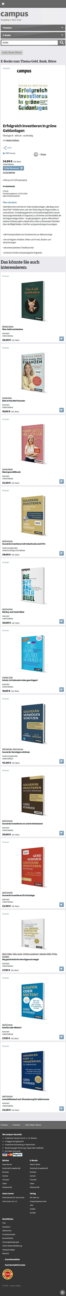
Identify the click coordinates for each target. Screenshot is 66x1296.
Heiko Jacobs (17, 954)
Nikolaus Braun (7, 327)
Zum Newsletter (12, 1259)
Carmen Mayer (7, 469)
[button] (33, 28)
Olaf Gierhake (7, 749)
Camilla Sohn (7, 398)
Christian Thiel (7, 677)
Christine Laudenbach (31, 954)
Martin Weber (7, 954)
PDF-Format (10, 153)
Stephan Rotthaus (12, 140)
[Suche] (29, 42)
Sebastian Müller (45, 954)
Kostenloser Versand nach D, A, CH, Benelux (21, 1138)
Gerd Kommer (7, 541)
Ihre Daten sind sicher (12, 1151)
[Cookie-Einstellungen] (62, 1292)
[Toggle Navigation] (63, 4)
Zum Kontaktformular (15, 1265)
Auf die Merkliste (9, 173)
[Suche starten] (61, 43)
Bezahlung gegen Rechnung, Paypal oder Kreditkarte (24, 1148)
